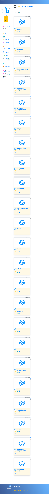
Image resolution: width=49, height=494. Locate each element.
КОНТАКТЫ (6, 27)
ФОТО (6, 59)
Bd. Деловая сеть (18, 486)
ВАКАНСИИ (6, 63)
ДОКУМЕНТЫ (6, 52)
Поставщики (6, 74)
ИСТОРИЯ (6, 66)
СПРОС (6, 39)
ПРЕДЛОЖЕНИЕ (7, 35)
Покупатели (6, 71)
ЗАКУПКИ (6, 42)
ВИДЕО (5, 56)
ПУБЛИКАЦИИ (6, 47)
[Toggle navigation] (3, 2)
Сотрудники (6, 77)
